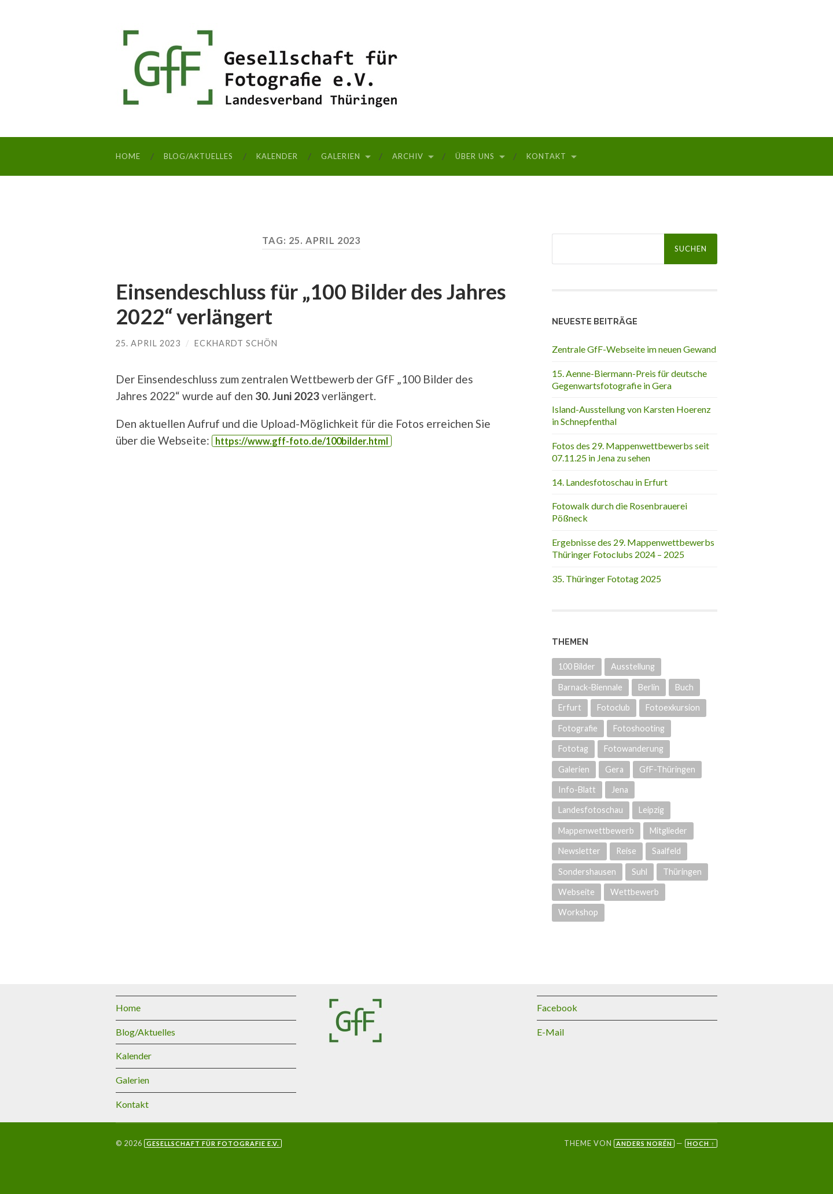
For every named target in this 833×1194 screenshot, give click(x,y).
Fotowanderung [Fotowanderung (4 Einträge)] (634, 748)
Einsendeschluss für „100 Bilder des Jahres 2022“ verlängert (311, 304)
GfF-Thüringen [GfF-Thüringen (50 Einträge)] (667, 769)
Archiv (407, 156)
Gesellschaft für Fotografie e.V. (212, 1143)
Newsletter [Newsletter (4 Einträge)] (579, 851)
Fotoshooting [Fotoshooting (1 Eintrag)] (639, 728)
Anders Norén (644, 1143)
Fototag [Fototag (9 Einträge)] (573, 748)
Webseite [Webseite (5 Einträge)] (576, 892)
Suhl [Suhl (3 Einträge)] (639, 872)
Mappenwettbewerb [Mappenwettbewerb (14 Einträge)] (596, 831)
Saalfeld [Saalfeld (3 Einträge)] (666, 851)
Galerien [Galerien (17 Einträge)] (573, 769)
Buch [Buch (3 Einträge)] (684, 687)
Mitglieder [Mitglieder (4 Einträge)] (668, 831)
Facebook (557, 1007)
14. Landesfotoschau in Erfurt (610, 481)
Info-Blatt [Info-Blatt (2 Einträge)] (577, 789)
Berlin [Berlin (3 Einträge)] (648, 687)
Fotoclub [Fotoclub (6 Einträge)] (613, 707)
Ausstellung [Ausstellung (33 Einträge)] (633, 666)
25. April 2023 (148, 343)
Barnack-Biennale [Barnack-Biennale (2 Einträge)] (590, 687)
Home (128, 156)
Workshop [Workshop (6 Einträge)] (578, 912)
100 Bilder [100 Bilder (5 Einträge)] (576, 666)
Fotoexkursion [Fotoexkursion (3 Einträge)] (673, 707)
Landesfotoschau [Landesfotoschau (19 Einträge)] (590, 810)
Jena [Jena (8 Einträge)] (619, 789)
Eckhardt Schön (236, 343)
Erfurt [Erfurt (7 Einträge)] (569, 707)
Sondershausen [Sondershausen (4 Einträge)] (587, 872)
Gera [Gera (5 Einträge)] (614, 769)
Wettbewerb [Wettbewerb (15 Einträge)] (634, 892)
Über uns (475, 156)
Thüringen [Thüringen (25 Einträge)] (682, 872)
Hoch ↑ (700, 1143)
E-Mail (550, 1031)
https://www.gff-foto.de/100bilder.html (301, 440)
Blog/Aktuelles (198, 156)
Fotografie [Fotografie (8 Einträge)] (578, 728)
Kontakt (546, 156)
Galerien (340, 156)
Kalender (277, 156)
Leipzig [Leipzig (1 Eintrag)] (651, 810)
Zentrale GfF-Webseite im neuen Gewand (634, 348)
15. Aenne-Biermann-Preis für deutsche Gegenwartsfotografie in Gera (629, 379)
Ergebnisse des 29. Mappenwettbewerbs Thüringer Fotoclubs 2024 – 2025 (633, 548)
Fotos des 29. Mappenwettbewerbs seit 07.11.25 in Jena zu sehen (630, 451)
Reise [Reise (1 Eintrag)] (626, 851)
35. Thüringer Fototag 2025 (606, 578)
